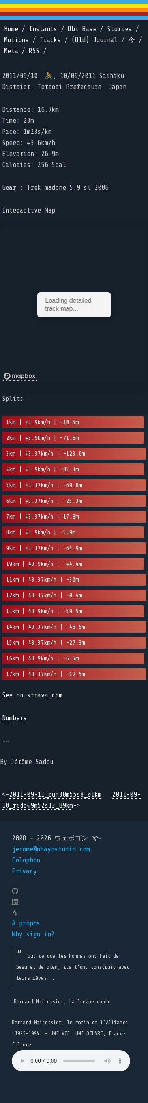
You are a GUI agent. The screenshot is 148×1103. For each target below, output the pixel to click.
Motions (16, 40)
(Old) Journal (94, 40)
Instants (43, 29)
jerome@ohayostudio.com (51, 849)
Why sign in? (33, 934)
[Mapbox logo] (20, 376)
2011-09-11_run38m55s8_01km (55, 794)
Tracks (50, 40)
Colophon (26, 860)
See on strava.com (32, 695)
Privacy (24, 871)
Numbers (14, 718)
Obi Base (82, 29)
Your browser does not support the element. (71, 1060)
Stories (119, 29)
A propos (26, 923)
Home (11, 29)
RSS (34, 51)
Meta (11, 51)
